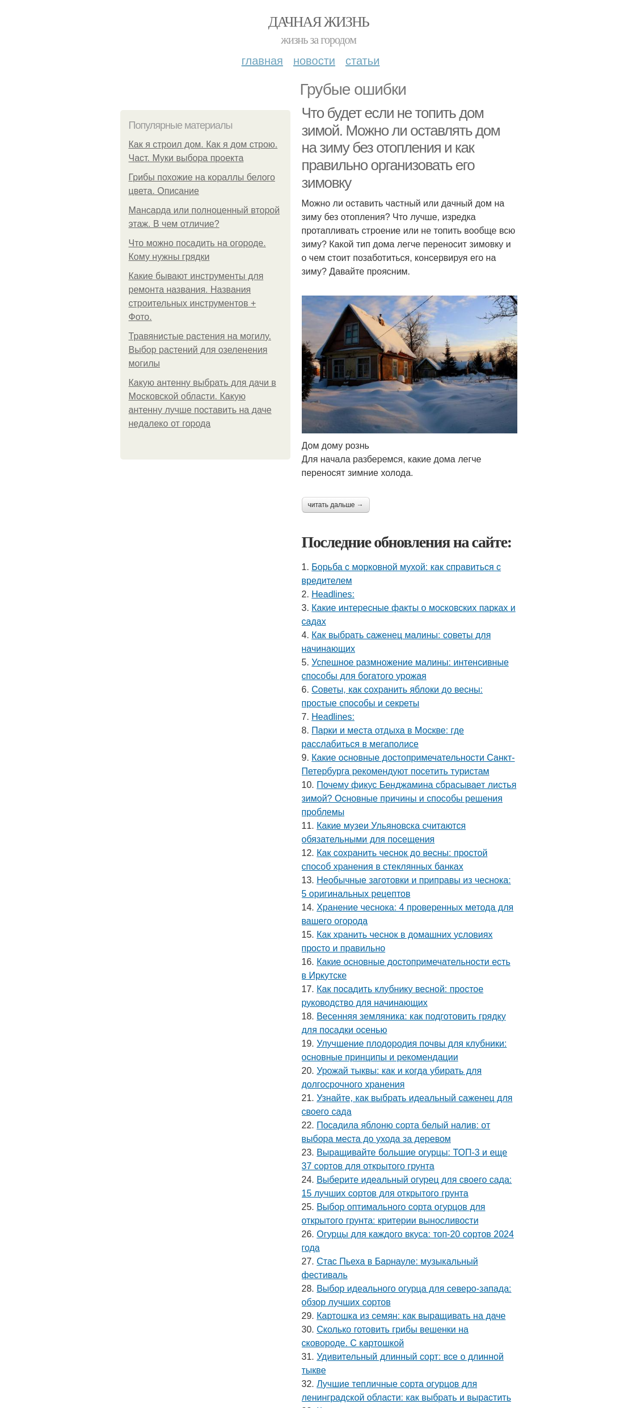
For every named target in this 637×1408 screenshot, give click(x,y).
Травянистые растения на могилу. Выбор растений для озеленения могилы (200, 349)
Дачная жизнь (318, 22)
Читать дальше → (336, 505)
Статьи (362, 60)
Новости (314, 60)
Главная (262, 60)
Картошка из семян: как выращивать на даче (411, 1316)
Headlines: (333, 594)
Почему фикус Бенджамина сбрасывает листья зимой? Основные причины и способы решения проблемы (409, 798)
